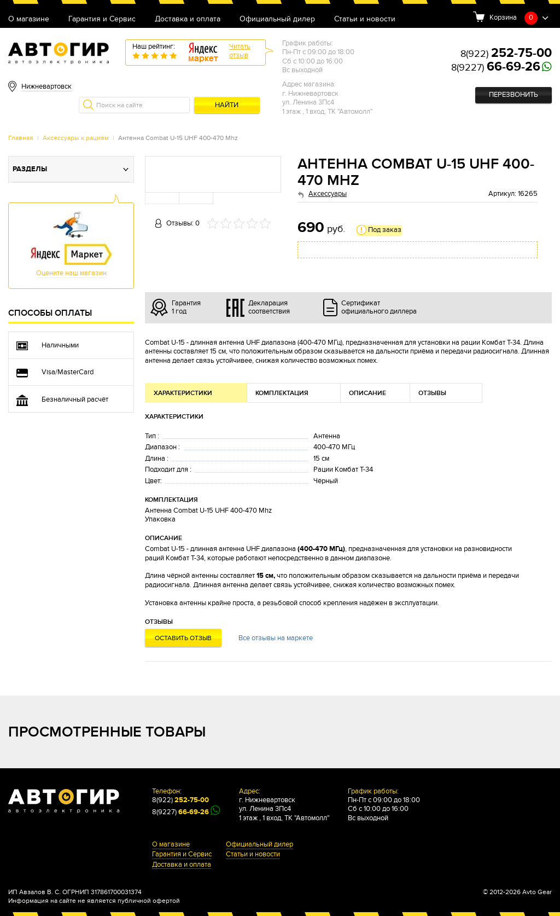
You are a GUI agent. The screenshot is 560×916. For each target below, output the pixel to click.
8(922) (506, 54)
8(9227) (495, 67)
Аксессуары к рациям (76, 138)
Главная (20, 138)
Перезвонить (513, 95)
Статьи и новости (364, 19)
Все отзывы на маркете (275, 638)
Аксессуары (327, 194)
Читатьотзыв (239, 51)
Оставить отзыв (183, 638)
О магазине (28, 19)
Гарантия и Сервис (102, 19)
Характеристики (183, 393)
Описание (367, 393)
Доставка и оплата (187, 19)
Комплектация (281, 393)
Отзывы (432, 393)
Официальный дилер (277, 19)
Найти (226, 105)
